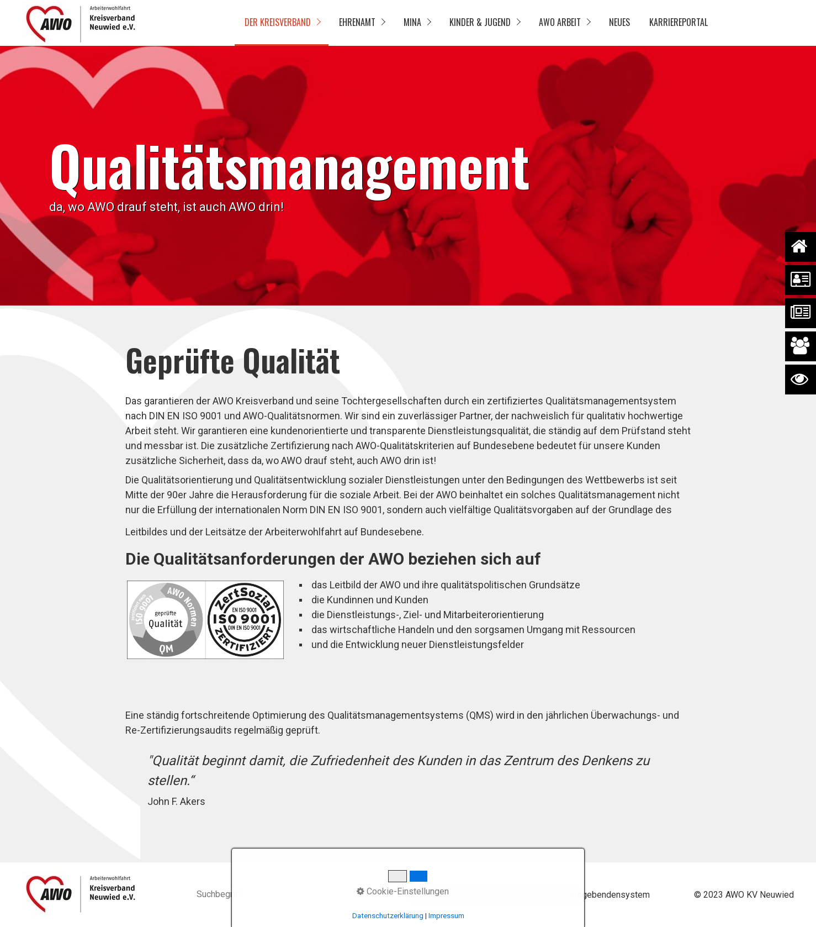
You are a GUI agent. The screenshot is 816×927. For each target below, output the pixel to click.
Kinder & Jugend (480, 22)
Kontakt (529, 894)
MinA (412, 22)
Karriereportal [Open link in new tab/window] (678, 22)
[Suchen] (358, 895)
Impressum (486, 894)
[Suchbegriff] (281, 895)
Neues (619, 22)
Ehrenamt (357, 22)
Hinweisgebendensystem (600, 894)
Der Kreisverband (278, 22)
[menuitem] (281, 23)
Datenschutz (433, 894)
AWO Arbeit (560, 22)
